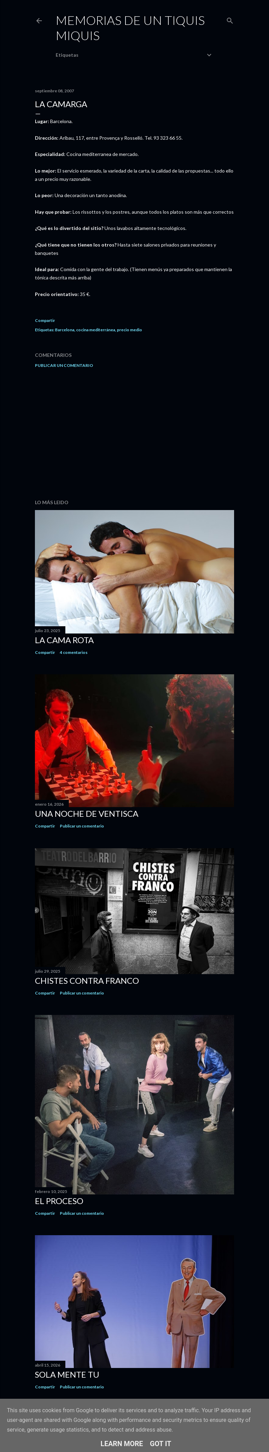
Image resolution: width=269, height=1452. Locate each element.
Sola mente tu (67, 1374)
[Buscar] (230, 19)
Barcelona (64, 329)
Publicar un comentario (64, 365)
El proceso (59, 1201)
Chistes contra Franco (87, 980)
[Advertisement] (134, 433)
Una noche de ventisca (86, 813)
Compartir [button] (45, 320)
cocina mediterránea (95, 329)
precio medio (129, 329)
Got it (160, 1444)
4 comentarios (73, 652)
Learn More (122, 1444)
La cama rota (64, 640)
